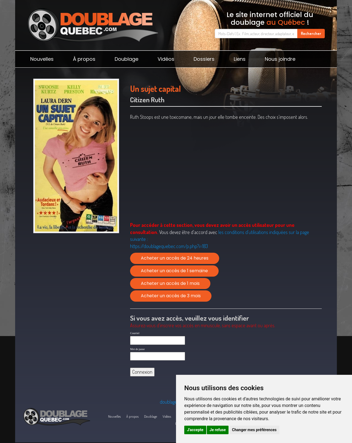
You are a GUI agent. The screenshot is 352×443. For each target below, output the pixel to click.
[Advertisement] (76, 278)
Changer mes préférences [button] (254, 430)
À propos (84, 59)
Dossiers (204, 59)
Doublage (126, 59)
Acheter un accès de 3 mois (171, 296)
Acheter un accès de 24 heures (174, 258)
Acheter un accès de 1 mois (170, 283)
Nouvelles (42, 59)
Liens (240, 59)
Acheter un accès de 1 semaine (174, 271)
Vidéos (166, 59)
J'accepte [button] (195, 430)
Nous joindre (280, 59)
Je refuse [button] (218, 430)
